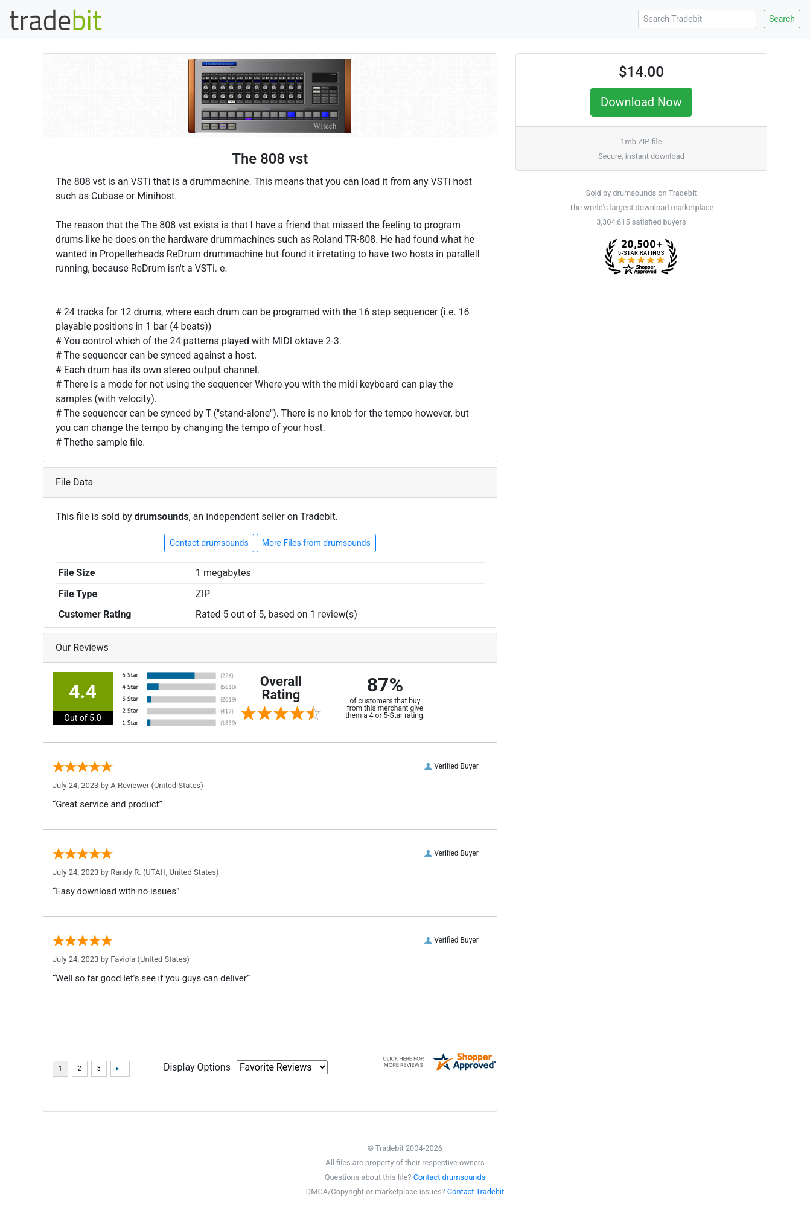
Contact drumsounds (209, 543)
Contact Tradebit (475, 1191)
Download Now (641, 102)
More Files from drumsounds (316, 543)
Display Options (197, 1067)
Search (782, 19)
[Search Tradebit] (697, 19)
